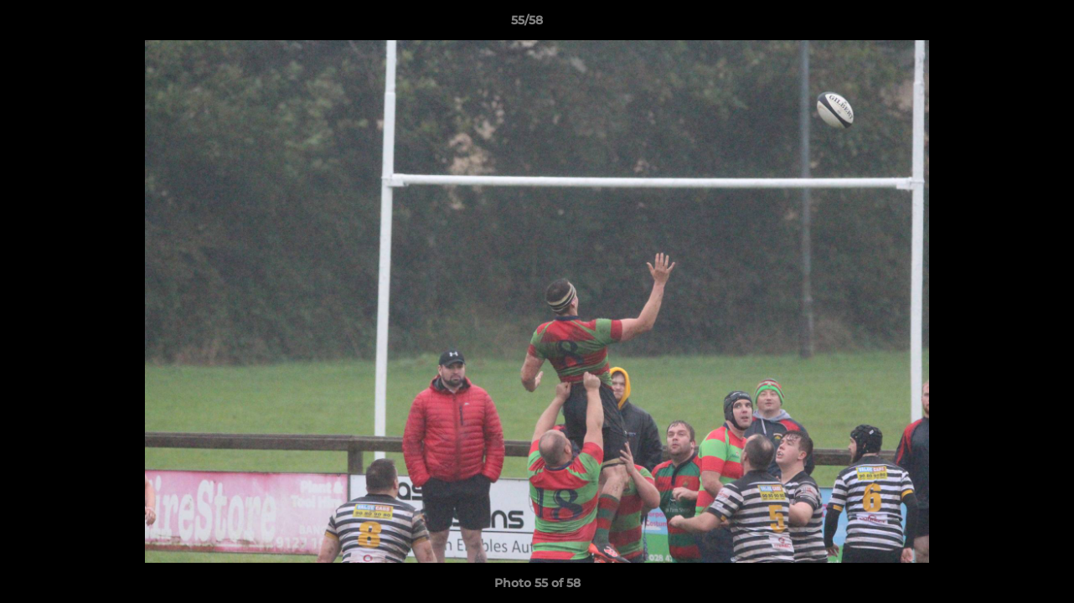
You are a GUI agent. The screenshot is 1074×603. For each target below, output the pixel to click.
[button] (1004, 24)
